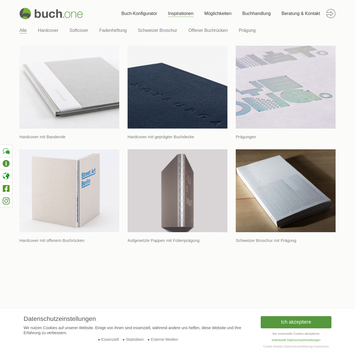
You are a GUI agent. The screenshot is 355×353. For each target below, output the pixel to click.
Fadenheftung (113, 30)
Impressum (321, 346)
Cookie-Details (272, 346)
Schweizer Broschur (157, 30)
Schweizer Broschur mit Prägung (266, 240)
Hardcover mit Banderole (42, 136)
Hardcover (48, 30)
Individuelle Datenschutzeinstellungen (296, 340)
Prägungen (246, 136)
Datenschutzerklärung (298, 346)
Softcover (79, 30)
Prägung (247, 30)
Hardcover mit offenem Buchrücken (52, 240)
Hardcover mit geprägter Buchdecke (161, 136)
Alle (23, 30)
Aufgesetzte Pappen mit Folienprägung (163, 240)
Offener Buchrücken (208, 30)
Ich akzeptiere (296, 322)
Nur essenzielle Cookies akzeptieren (296, 333)
